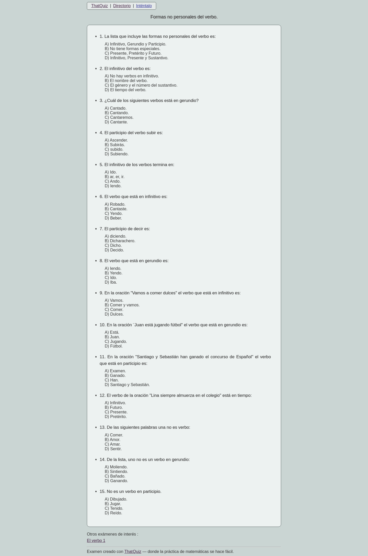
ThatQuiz (99, 6)
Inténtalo (144, 6)
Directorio (122, 6)
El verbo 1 (96, 540)
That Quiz (132, 551)
